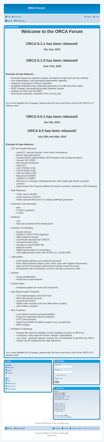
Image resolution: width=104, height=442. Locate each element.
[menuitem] (8, 17)
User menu (59, 361)
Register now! (58, 378)
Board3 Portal (47, 423)
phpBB (45, 433)
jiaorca (69, 417)
